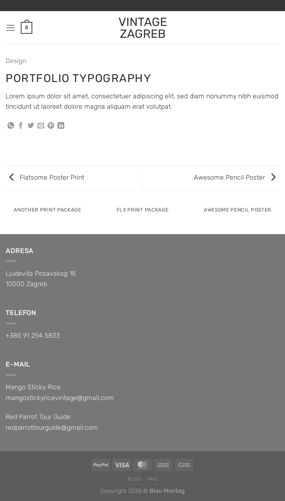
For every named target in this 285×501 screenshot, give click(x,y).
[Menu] (11, 27)
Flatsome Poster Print (46, 177)
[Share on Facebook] (20, 126)
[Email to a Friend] (40, 126)
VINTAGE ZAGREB (142, 28)
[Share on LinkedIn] (61, 126)
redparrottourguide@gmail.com (52, 427)
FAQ (152, 479)
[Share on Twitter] (30, 126)
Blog (134, 479)
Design (16, 61)
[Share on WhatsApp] (10, 126)
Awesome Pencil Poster (235, 177)
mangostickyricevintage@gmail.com (60, 398)
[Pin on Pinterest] (51, 126)
